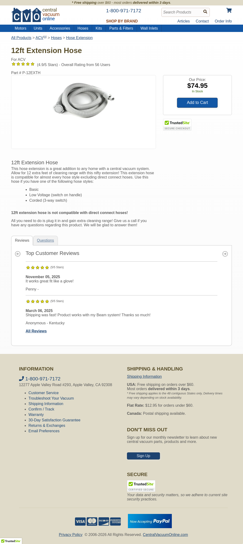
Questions (45, 240)
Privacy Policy (71, 535)
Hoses (83, 28)
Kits (99, 28)
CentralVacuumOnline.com (165, 535)
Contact (202, 21)
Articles (183, 21)
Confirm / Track (41, 409)
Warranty (36, 415)
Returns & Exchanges (46, 426)
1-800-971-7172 (40, 378)
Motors (20, 28)
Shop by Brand (122, 21)
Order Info (223, 21)
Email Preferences (44, 431)
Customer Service (43, 393)
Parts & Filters (121, 28)
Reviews (22, 240)
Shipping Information (45, 404)
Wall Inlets (149, 28)
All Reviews (36, 331)
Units (38, 28)
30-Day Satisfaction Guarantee (54, 420)
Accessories (60, 28)
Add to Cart (197, 102)
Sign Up (143, 456)
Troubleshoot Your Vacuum (51, 398)
